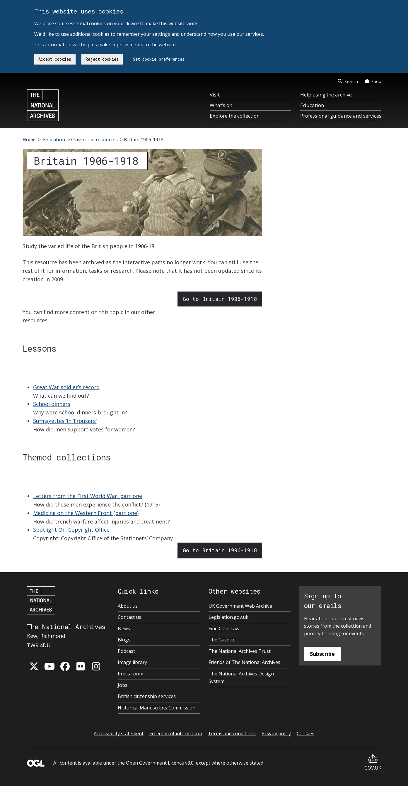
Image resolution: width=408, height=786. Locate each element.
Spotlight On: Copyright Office (71, 529)
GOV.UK (372, 762)
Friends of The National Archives (244, 662)
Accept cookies (54, 59)
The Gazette (222, 639)
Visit (215, 94)
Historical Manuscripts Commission (156, 707)
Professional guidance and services (340, 115)
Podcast (126, 651)
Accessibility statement (119, 733)
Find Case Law (224, 628)
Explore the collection (235, 115)
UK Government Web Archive (240, 606)
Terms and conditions (232, 733)
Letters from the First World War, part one (87, 495)
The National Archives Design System (241, 677)
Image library (132, 662)
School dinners (51, 403)
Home (29, 139)
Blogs (124, 639)
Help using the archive (326, 94)
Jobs (122, 685)
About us (128, 606)
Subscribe (322, 653)
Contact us (129, 617)
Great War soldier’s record (66, 387)
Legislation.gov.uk (228, 617)
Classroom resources (94, 139)
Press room (130, 673)
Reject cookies (102, 59)
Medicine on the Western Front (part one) (86, 512)
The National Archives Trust (240, 651)
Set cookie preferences (159, 59)
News (124, 628)
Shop (373, 81)
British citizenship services (147, 696)
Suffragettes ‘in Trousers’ (65, 420)
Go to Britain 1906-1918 (220, 298)
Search (348, 81)
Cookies (305, 733)
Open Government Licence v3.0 (160, 763)
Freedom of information (175, 733)
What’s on (221, 105)
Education (312, 105)
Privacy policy (276, 733)
